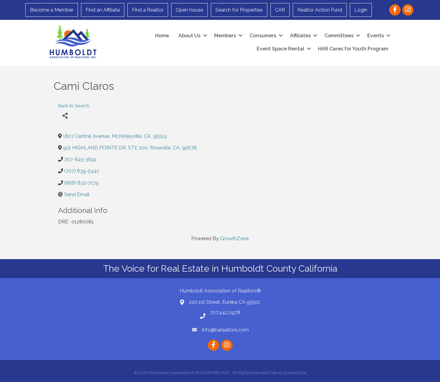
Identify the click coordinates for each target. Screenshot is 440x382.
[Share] (65, 116)
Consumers (263, 36)
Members (225, 36)
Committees (339, 36)
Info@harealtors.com (225, 330)
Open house (189, 10)
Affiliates (300, 36)
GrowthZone (234, 238)
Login (360, 10)
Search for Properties (239, 10)
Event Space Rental (280, 49)
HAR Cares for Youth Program (353, 49)
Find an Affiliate (103, 10)
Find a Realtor (147, 10)
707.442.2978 (225, 312)
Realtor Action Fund (319, 10)
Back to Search (73, 105)
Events (375, 36)
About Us (189, 36)
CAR (280, 10)
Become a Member (51, 10)
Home (162, 36)
